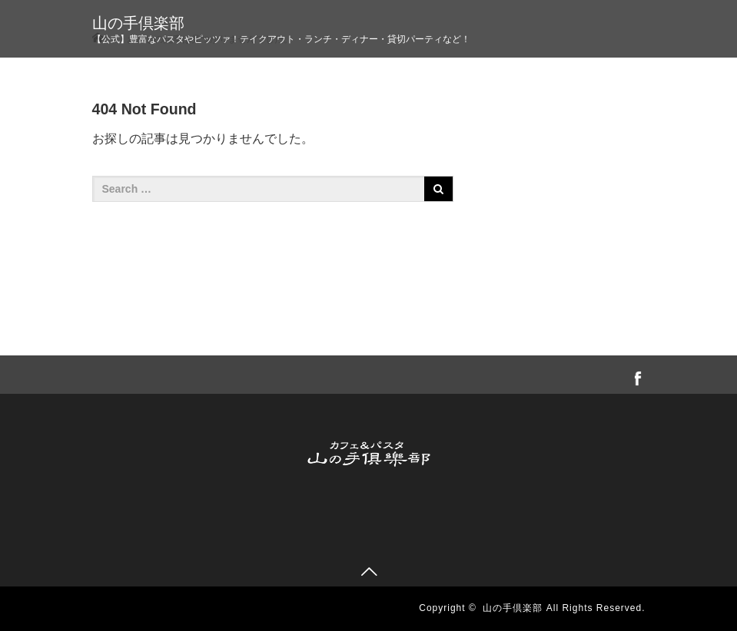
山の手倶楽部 (138, 23)
